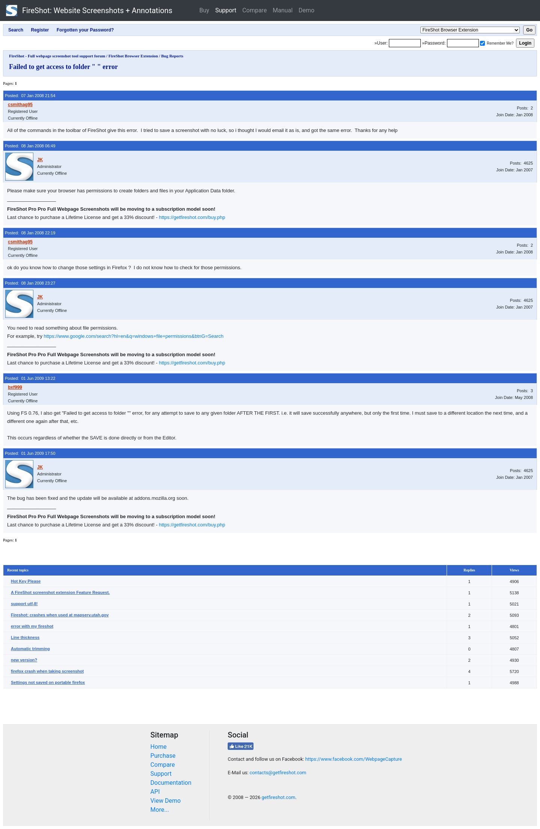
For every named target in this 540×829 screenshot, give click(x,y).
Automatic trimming (30, 648)
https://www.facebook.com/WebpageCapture (353, 759)
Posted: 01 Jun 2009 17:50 (30, 453)
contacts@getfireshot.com (278, 772)
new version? (24, 660)
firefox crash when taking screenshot (47, 671)
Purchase (163, 755)
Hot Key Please (25, 581)
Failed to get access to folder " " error (63, 66)
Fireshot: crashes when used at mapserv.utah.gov (60, 615)
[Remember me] (482, 43)
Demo (306, 10)
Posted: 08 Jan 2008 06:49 (30, 146)
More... (159, 809)
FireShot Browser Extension (133, 56)
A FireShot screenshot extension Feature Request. (60, 592)
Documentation (170, 782)
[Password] (463, 43)
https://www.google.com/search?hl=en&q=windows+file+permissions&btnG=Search (134, 336)
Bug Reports (172, 56)
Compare (254, 10)
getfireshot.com (279, 797)
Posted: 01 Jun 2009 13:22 (30, 378)
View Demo (165, 800)
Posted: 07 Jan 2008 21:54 (30, 95)
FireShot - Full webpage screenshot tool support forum (57, 56)
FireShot (89, 10)
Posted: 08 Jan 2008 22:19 (30, 233)
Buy (204, 10)
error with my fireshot (32, 626)
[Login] (405, 43)
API (155, 791)
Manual (282, 10)
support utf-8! (24, 603)
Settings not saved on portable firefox (48, 682)
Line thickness (25, 637)
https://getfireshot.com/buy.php (192, 217)
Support (225, 10)
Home (158, 746)
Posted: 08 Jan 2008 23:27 (30, 283)
